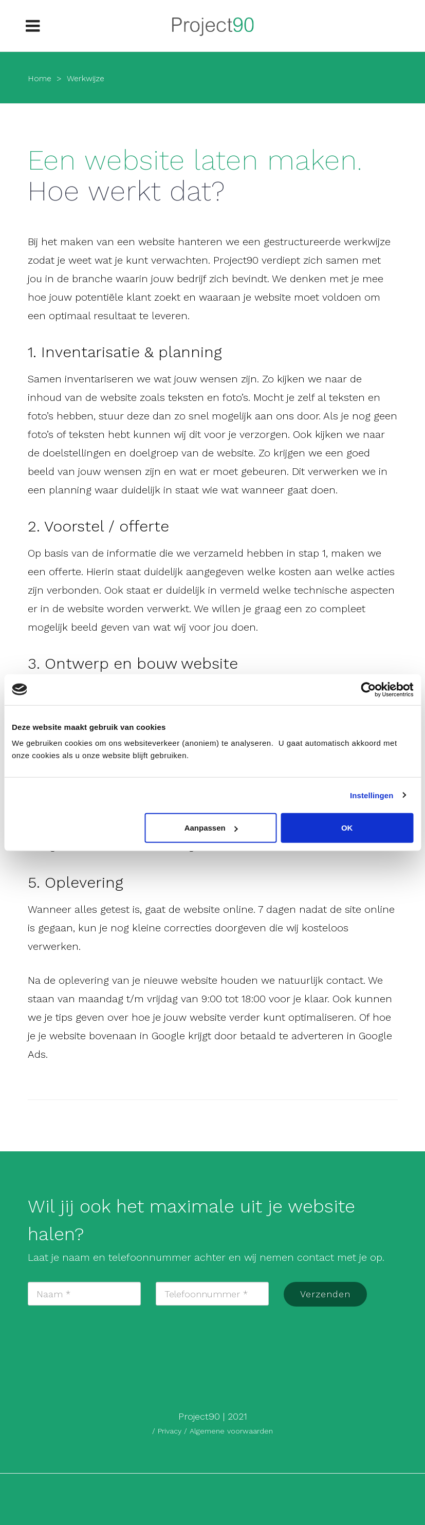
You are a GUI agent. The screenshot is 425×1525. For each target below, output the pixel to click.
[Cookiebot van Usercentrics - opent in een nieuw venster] (368, 689)
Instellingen (372, 795)
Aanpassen (211, 827)
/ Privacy (168, 1431)
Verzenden (325, 1294)
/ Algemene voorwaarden (228, 1431)
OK (347, 827)
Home (39, 78)
